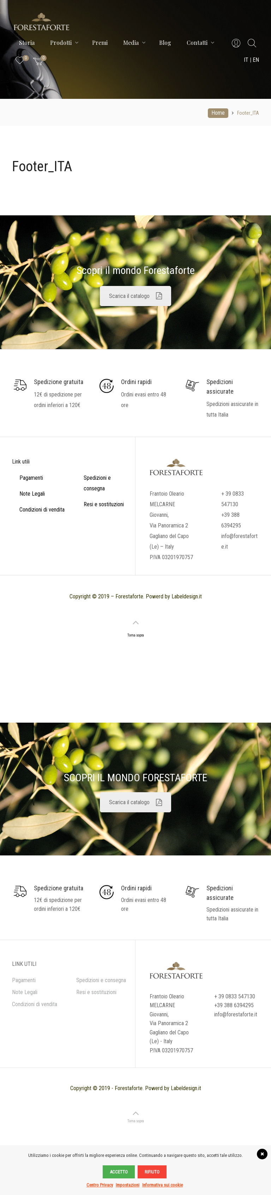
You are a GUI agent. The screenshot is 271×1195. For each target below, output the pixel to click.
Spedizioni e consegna (101, 980)
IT (246, 59)
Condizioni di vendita (42, 509)
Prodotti (64, 42)
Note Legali (32, 493)
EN (256, 59)
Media (134, 42)
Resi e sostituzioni (104, 504)
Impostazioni (127, 1185)
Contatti (200, 42)
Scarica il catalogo (135, 296)
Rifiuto (152, 1172)
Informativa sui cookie (162, 1185)
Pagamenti (31, 477)
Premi (100, 42)
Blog (165, 42)
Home (218, 112)
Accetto (119, 1172)
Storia (27, 42)
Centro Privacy (99, 1185)
